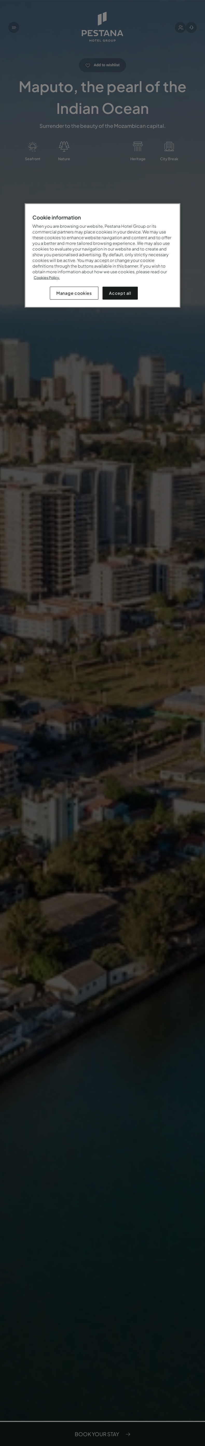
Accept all (120, 293)
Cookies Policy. (47, 277)
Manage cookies (74, 293)
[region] (102, 255)
